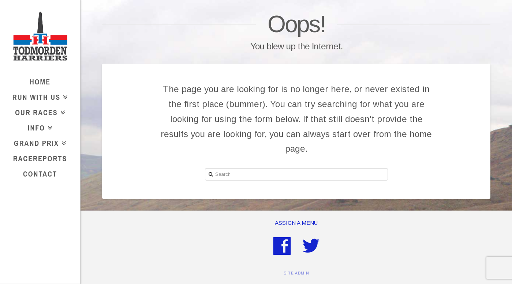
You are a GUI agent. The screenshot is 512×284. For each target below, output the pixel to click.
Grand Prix (38, 142)
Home (40, 82)
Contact (40, 174)
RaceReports (40, 158)
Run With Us (38, 96)
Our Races (38, 111)
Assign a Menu (296, 223)
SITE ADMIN (296, 273)
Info (38, 127)
